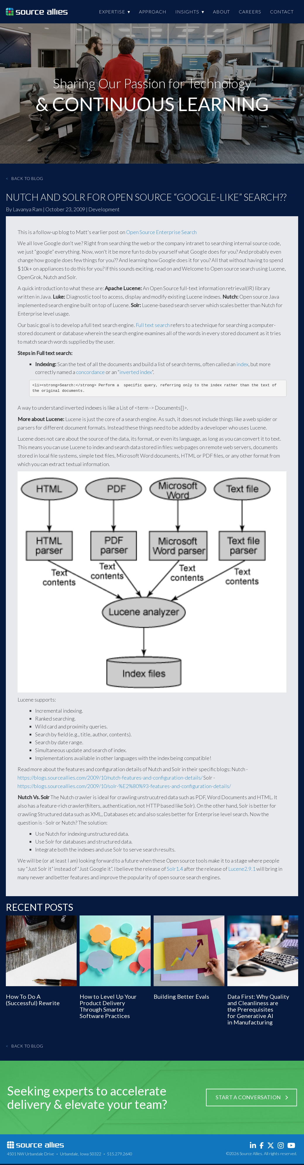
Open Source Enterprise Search (161, 232)
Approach (152, 11)
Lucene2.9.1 (241, 870)
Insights (187, 11)
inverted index (135, 372)
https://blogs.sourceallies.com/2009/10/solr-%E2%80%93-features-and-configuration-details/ (124, 787)
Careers (250, 11)
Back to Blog (24, 178)
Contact (282, 11)
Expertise (112, 11)
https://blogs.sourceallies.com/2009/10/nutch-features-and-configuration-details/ (110, 778)
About (221, 11)
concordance (90, 372)
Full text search (153, 325)
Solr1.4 (175, 870)
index (242, 364)
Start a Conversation (248, 1098)
